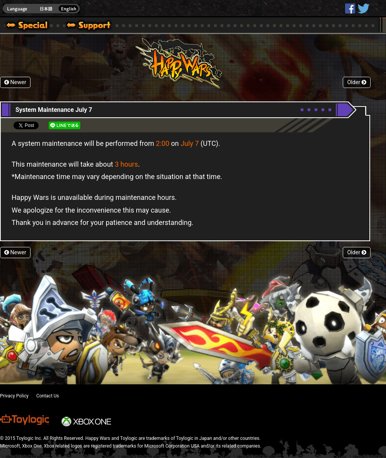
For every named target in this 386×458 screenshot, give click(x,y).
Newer (15, 82)
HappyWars (350, 8)
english (41, 9)
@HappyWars (363, 8)
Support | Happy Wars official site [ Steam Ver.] (82, 26)
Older (356, 82)
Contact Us (47, 396)
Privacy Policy (14, 396)
